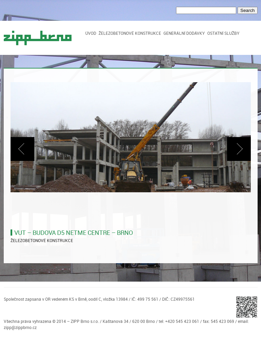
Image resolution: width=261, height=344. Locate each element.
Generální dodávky (184, 33)
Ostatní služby (223, 33)
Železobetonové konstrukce (130, 33)
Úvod (90, 33)
